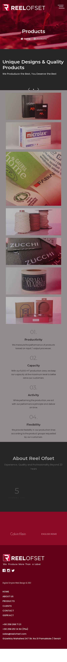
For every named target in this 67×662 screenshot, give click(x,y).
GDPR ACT (8, 615)
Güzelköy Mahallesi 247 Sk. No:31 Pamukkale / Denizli (32, 638)
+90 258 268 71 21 (12, 624)
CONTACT (8, 610)
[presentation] (29, 89)
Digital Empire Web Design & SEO (17, 583)
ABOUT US (8, 596)
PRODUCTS (9, 601)
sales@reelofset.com (14, 633)
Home (25, 39)
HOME (6, 591)
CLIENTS (7, 606)
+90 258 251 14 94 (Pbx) (15, 629)
